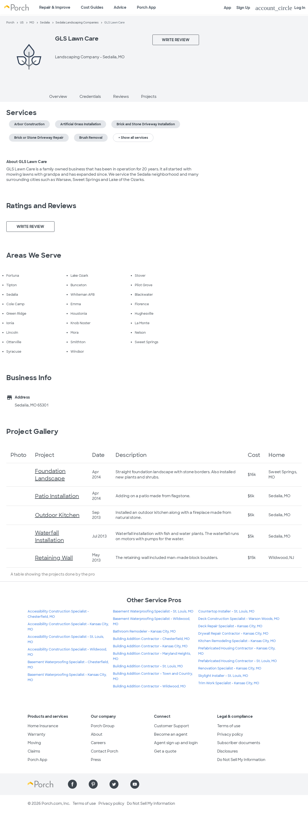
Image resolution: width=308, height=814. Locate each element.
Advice (120, 7)
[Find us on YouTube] (134, 784)
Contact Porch (104, 751)
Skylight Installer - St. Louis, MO (223, 676)
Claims (34, 751)
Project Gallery (32, 431)
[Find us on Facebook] (72, 784)
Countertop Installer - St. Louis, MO (226, 611)
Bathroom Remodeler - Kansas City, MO (144, 631)
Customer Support (171, 726)
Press (96, 759)
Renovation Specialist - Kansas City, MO (229, 668)
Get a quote (165, 751)
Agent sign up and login (176, 742)
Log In (280, 7)
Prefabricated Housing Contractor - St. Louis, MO (237, 661)
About (96, 734)
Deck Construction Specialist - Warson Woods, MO (238, 619)
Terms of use (228, 726)
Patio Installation (57, 496)
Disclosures (227, 751)
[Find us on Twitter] (114, 784)
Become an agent (170, 734)
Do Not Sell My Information (241, 759)
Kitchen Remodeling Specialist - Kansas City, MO (237, 641)
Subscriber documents (238, 742)
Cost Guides (92, 7)
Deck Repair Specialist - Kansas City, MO (230, 626)
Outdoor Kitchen (57, 515)
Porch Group (103, 726)
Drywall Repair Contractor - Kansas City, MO (233, 633)
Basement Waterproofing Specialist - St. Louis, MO (153, 611)
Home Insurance (43, 726)
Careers (98, 742)
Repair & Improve (54, 7)
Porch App (146, 7)
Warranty (36, 734)
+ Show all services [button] (133, 138)
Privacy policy (230, 734)
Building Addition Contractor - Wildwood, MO (149, 686)
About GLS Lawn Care (26, 161)
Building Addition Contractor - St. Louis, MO (148, 666)
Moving (34, 742)
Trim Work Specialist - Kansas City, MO (228, 683)
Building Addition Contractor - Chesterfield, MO (151, 639)
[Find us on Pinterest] (93, 784)
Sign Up (243, 7)
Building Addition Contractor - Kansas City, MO (150, 646)
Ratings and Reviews (41, 205)
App (227, 7)
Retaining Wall (54, 557)
